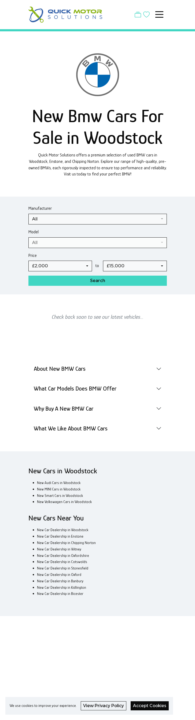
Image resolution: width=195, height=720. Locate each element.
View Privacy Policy (103, 705)
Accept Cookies (149, 705)
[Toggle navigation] (159, 14)
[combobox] (98, 219)
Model (33, 232)
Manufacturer (40, 208)
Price (32, 255)
